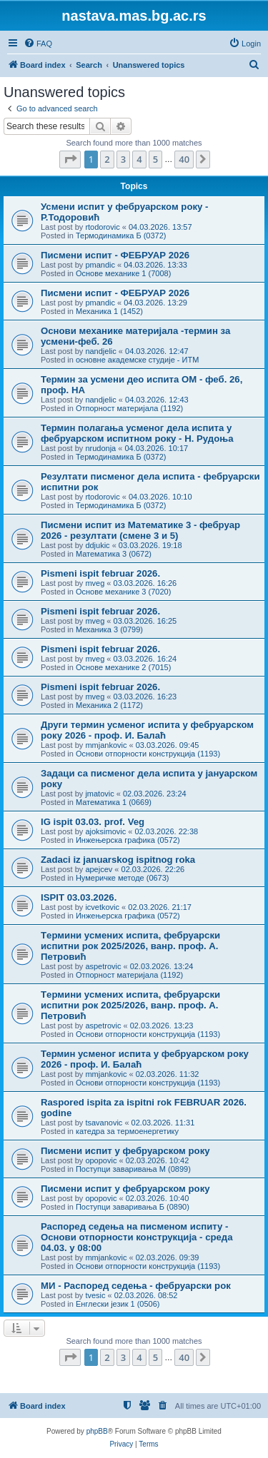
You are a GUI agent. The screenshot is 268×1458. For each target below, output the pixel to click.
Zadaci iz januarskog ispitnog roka (118, 859)
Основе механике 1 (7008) (123, 273)
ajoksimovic (105, 831)
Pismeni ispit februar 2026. (100, 573)
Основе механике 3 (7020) (123, 591)
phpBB (97, 1431)
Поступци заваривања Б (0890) (132, 1207)
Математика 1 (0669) (114, 802)
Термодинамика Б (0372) (121, 235)
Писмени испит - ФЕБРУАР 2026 (115, 255)
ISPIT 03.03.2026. (78, 897)
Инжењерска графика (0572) (128, 840)
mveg (94, 583)
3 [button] (123, 159)
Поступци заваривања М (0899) (133, 1169)
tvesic (95, 1295)
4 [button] (139, 159)
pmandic (100, 264)
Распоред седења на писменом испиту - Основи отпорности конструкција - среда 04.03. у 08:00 (137, 1237)
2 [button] (106, 159)
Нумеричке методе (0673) (122, 878)
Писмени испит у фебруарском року (125, 1150)
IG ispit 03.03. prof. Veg (92, 821)
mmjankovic (105, 745)
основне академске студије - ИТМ (137, 359)
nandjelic (100, 351)
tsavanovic (103, 1122)
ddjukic (97, 545)
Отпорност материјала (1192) (129, 408)
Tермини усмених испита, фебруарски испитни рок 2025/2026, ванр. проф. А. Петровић (130, 946)
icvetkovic (102, 907)
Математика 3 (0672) (114, 554)
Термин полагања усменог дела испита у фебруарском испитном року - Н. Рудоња (137, 433)
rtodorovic (102, 227)
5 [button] (155, 159)
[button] (70, 159)
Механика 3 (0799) (109, 629)
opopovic (100, 1160)
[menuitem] (38, 43)
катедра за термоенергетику (127, 1131)
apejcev (98, 869)
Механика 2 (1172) (109, 705)
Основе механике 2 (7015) (123, 667)
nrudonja (100, 448)
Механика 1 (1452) (109, 311)
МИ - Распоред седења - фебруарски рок (136, 1285)
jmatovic (99, 793)
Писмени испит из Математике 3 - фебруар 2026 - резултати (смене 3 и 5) (140, 530)
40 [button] (184, 159)
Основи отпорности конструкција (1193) (148, 753)
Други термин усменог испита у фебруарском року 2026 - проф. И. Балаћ (147, 730)
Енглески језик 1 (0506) (118, 1304)
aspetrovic (103, 966)
